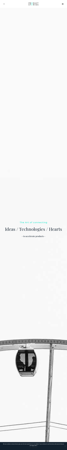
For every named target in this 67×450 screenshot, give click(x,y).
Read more (34, 447)
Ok (30, 447)
